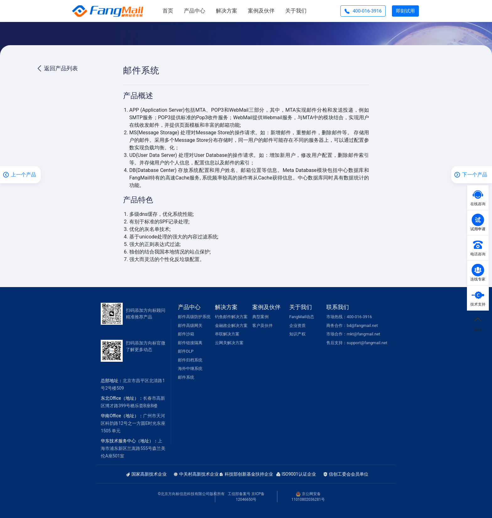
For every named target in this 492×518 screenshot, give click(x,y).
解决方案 (226, 11)
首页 (168, 11)
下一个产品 (474, 174)
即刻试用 (405, 11)
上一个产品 (23, 174)
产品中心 (194, 11)
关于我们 (296, 11)
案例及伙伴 (261, 11)
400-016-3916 (363, 11)
